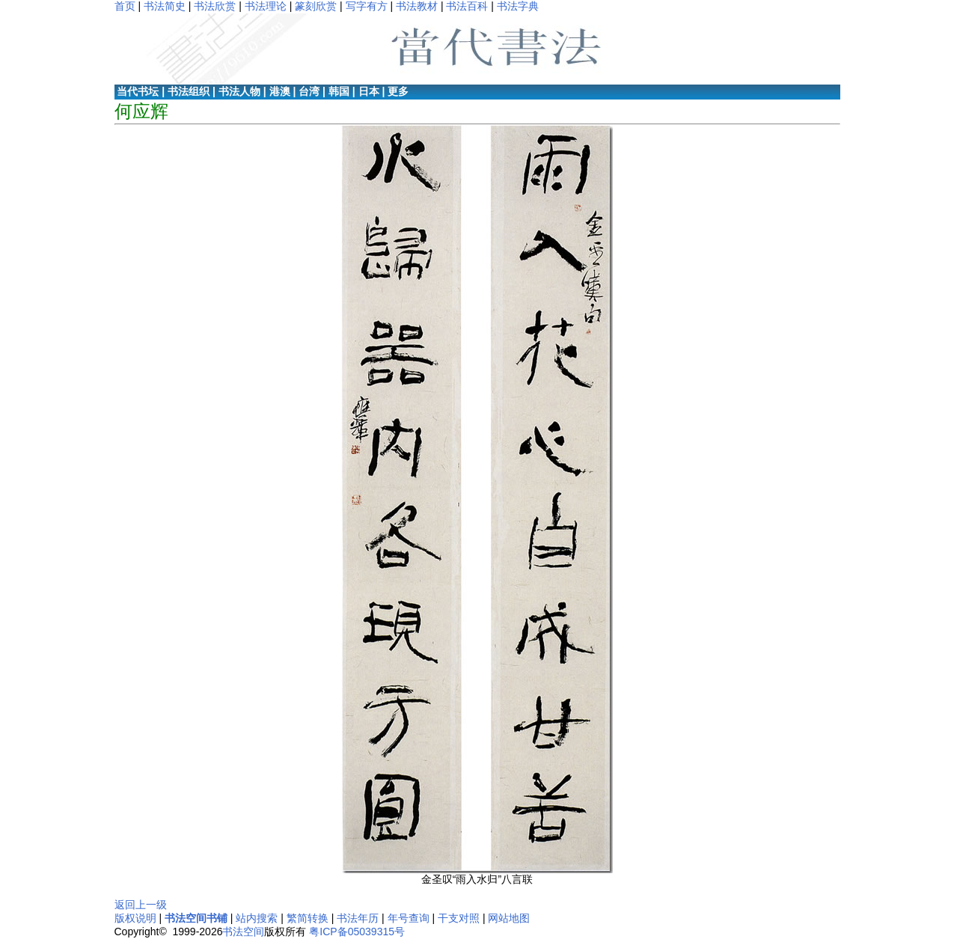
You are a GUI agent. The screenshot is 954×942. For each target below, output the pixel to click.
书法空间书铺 (196, 918)
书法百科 (467, 6)
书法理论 (266, 6)
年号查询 (408, 918)
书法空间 (243, 932)
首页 (124, 6)
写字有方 (367, 6)
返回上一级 (140, 905)
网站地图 (509, 918)
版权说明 (135, 918)
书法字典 (518, 6)
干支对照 (459, 918)
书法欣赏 (215, 6)
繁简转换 (307, 918)
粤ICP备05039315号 (357, 932)
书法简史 (165, 6)
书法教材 (417, 6)
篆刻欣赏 (316, 6)
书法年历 (358, 918)
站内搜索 (257, 918)
